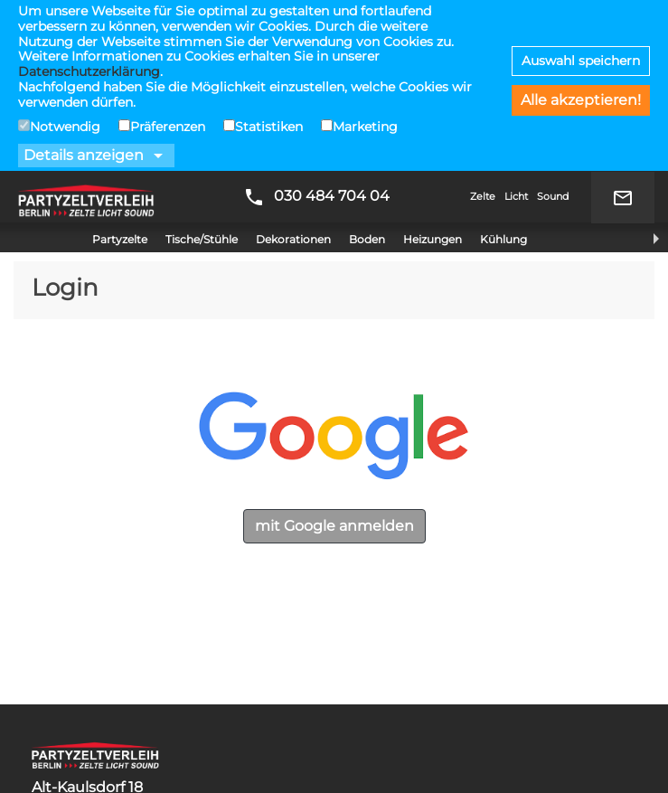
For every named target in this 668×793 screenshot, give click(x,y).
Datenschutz (79, 717)
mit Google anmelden (334, 355)
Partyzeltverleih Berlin (86, 26)
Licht (516, 25)
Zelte (482, 25)
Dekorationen (293, 68)
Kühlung (503, 68)
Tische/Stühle (201, 68)
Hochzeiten (74, 775)
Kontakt (61, 739)
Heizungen (432, 68)
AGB (47, 695)
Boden (367, 68)
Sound (553, 25)
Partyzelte (119, 68)
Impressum (74, 674)
